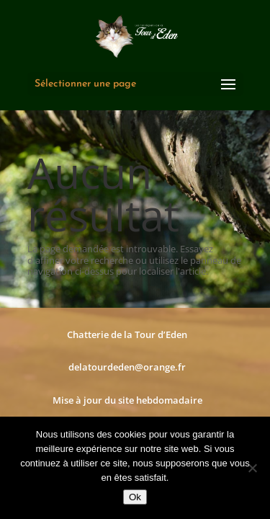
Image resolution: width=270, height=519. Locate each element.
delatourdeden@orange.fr (127, 366)
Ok (135, 497)
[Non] (252, 468)
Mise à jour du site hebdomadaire (127, 400)
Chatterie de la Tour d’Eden (127, 334)
